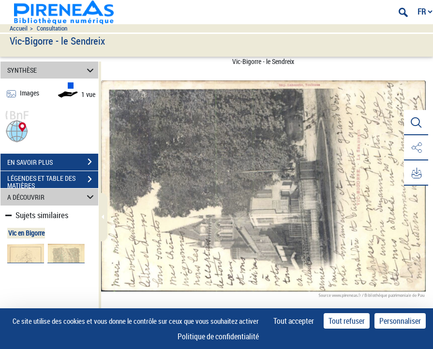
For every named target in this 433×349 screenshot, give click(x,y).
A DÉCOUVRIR (51, 197)
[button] (17, 130)
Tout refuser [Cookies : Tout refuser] (346, 321)
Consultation (52, 28)
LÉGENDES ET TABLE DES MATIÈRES (52, 180)
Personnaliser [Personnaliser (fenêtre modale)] (400, 321)
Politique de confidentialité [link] (218, 336)
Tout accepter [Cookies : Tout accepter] (293, 321)
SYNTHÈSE (51, 70)
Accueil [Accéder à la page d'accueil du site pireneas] (19, 28)
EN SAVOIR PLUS (52, 162)
